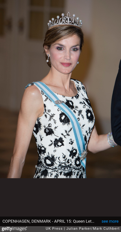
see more (110, 221)
